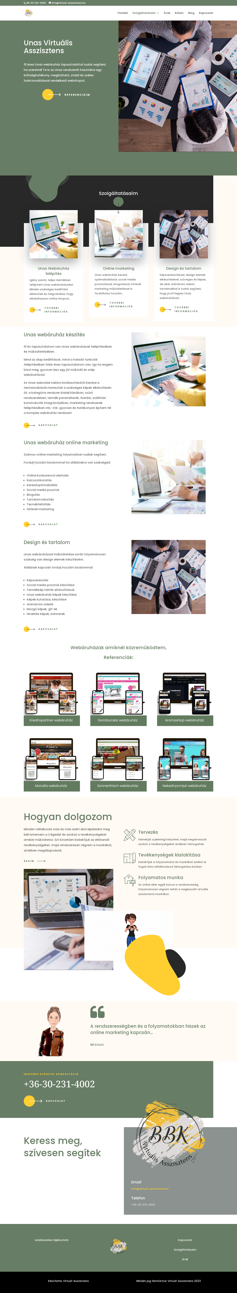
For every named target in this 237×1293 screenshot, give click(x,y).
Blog (191, 13)
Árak (167, 13)
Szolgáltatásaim (144, 13)
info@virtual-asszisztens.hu (150, 1189)
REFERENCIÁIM (77, 95)
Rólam (179, 13)
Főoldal (123, 13)
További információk (56, 309)
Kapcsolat (206, 13)
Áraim (29, 861)
